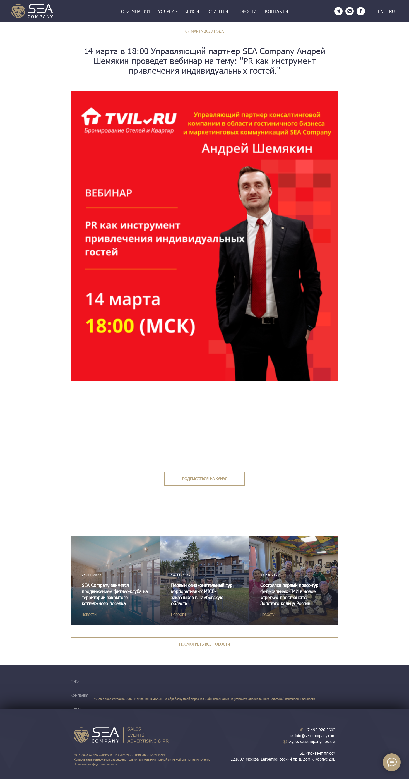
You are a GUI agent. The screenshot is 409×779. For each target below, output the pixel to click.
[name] (203, 681)
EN (381, 11)
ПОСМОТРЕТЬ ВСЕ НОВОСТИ (204, 644)
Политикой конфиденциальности (292, 699)
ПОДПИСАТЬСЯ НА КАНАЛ (204, 478)
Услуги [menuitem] (166, 11)
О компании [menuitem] (135, 11)
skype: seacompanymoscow (309, 741)
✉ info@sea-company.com (312, 735)
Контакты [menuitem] (276, 11)
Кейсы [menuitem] (191, 11)
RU (392, 11)
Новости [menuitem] (247, 11)
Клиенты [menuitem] (218, 11)
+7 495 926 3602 (317, 729)
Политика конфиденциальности (95, 764)
